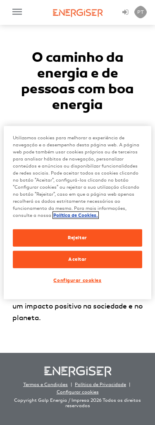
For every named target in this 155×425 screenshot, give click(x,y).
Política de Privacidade (100, 384)
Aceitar (77, 259)
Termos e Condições (45, 384)
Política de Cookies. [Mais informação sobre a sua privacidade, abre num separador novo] (75, 215)
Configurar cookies (78, 392)
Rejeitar (77, 237)
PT (140, 12)
